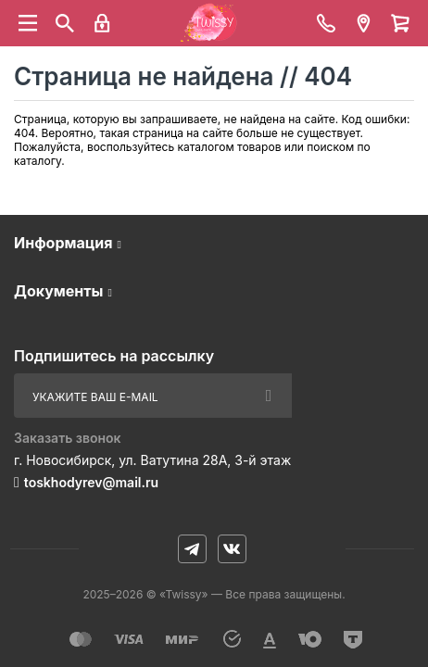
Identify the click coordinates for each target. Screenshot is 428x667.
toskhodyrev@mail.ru (91, 482)
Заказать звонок (67, 438)
